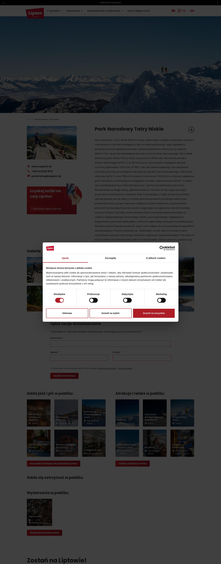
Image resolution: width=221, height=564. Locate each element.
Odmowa (67, 313)
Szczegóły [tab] (110, 258)
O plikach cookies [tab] (155, 258)
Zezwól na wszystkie (154, 313)
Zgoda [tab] (65, 258)
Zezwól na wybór (110, 313)
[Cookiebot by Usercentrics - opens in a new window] (162, 248)
